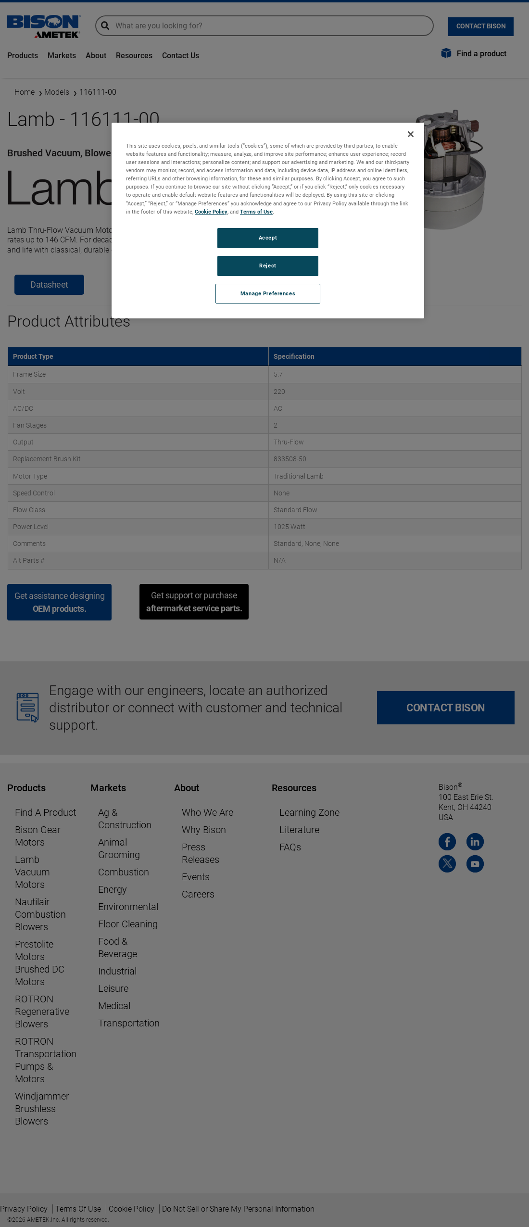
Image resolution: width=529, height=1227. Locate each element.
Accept (268, 237)
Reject (267, 265)
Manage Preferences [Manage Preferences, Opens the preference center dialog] (267, 293)
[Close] (410, 134)
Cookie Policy (211, 211)
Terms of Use (256, 211)
